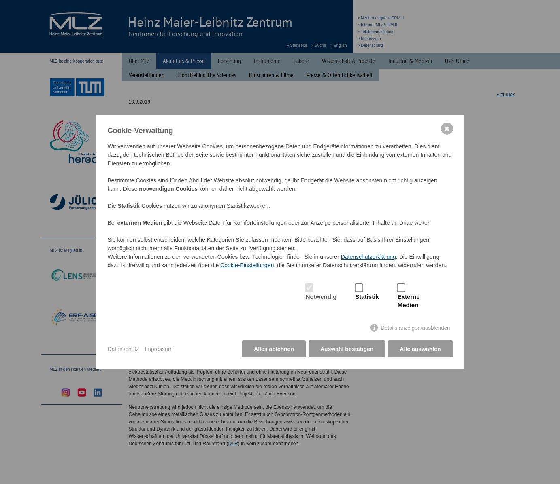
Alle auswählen (420, 349)
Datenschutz (123, 349)
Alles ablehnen (274, 349)
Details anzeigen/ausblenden (415, 328)
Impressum (158, 349)
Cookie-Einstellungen (247, 265)
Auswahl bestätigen (346, 349)
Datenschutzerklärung (368, 257)
